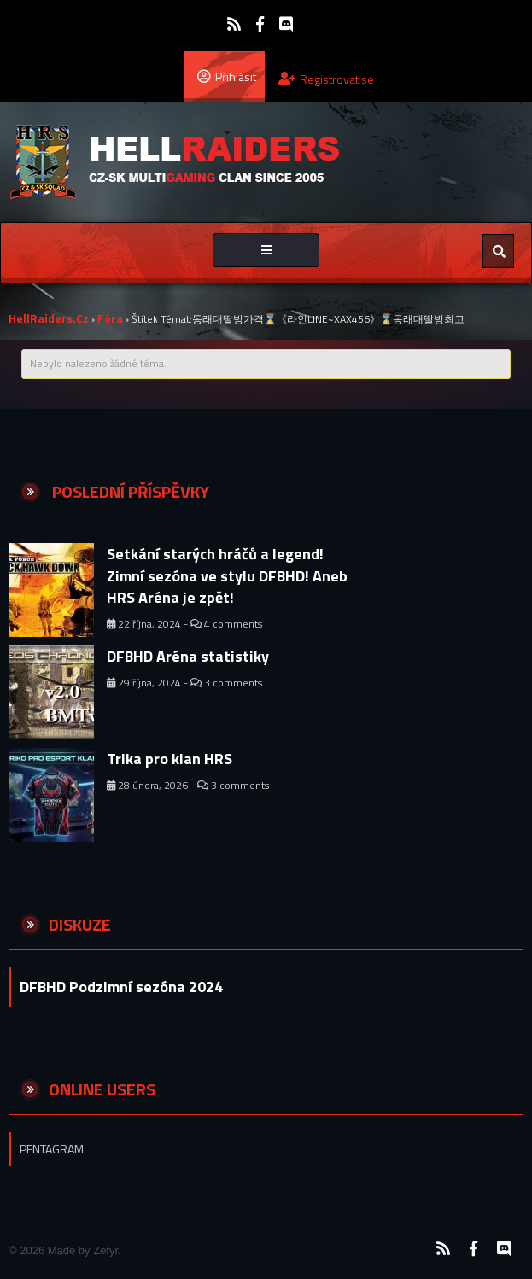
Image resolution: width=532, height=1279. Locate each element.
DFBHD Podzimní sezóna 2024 (121, 986)
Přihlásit (226, 76)
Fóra (110, 318)
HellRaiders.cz (49, 318)
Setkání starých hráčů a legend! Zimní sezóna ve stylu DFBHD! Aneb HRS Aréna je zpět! (227, 575)
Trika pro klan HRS (169, 758)
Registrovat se (326, 79)
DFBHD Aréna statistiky (188, 656)
